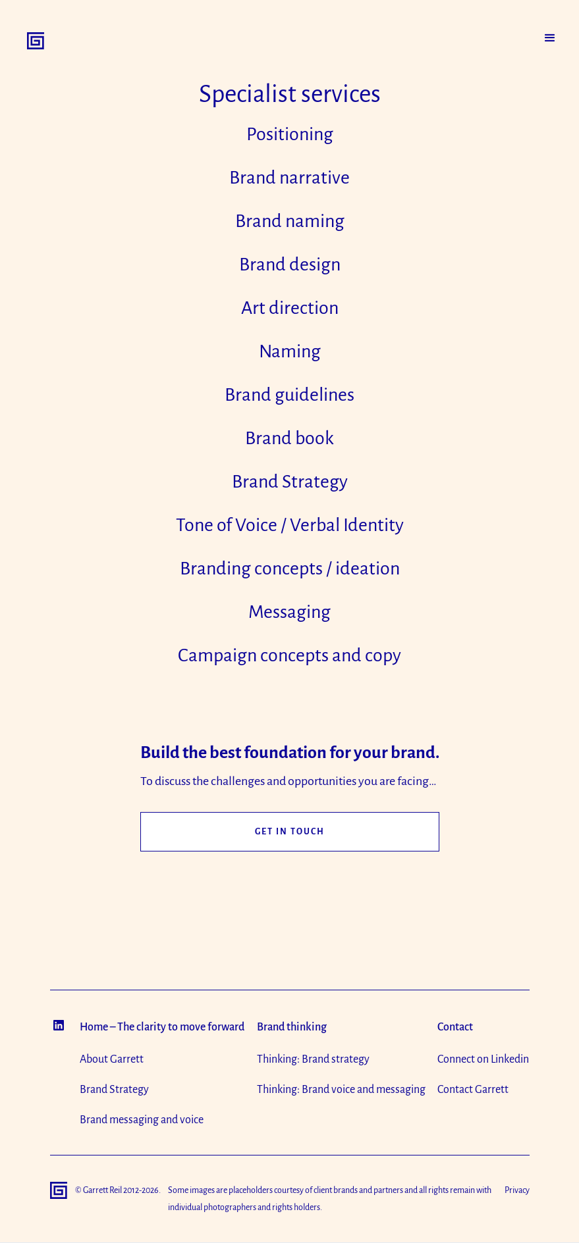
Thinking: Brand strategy (313, 1059)
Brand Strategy (114, 1090)
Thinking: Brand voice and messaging (341, 1090)
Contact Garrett (473, 1090)
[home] (35, 40)
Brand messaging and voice (142, 1120)
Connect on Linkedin (483, 1059)
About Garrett (112, 1059)
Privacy (517, 1190)
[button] (550, 38)
